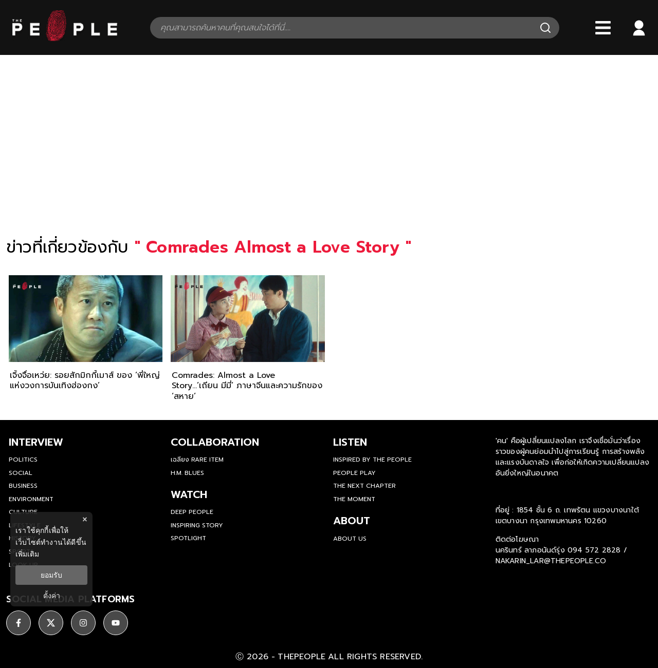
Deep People (192, 512)
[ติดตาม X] (51, 622)
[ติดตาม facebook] (18, 622)
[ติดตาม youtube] (115, 622)
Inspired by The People (372, 459)
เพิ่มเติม (27, 554)
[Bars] (603, 28)
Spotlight (188, 538)
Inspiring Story (197, 525)
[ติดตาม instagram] (83, 622)
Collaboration (215, 442)
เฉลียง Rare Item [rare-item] (197, 459)
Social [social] (20, 473)
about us (350, 538)
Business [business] (23, 485)
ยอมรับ (51, 575)
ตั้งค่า (51, 595)
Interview (36, 442)
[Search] (545, 27)
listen (350, 442)
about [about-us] (351, 520)
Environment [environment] (31, 499)
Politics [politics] (23, 459)
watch (189, 494)
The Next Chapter (364, 485)
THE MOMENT (354, 499)
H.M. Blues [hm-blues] (187, 473)
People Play (354, 473)
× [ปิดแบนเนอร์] (84, 519)
